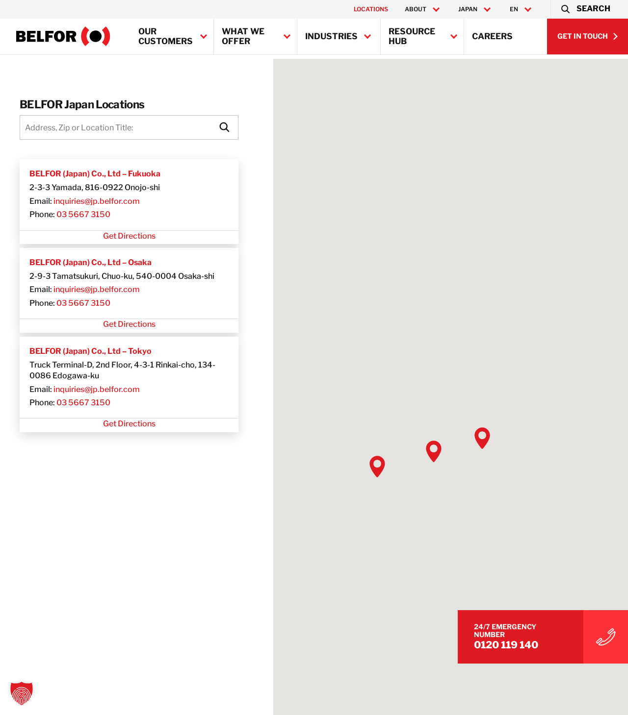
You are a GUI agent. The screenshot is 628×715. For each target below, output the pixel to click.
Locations (371, 9)
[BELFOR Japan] (63, 36)
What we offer (243, 36)
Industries (331, 36)
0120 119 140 (526, 642)
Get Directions (129, 236)
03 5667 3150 (83, 214)
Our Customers (165, 36)
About (415, 9)
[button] (585, 9)
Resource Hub (412, 36)
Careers (492, 36)
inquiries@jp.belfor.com (96, 201)
